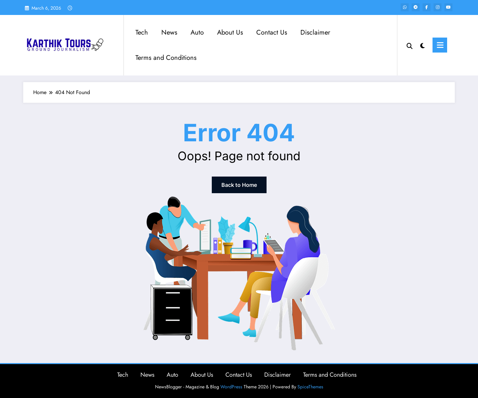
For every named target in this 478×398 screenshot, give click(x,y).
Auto (197, 32)
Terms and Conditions (166, 58)
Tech (141, 32)
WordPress (231, 386)
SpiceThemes (310, 386)
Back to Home (239, 185)
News (169, 32)
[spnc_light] (422, 45)
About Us (230, 32)
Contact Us (271, 32)
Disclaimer (315, 32)
